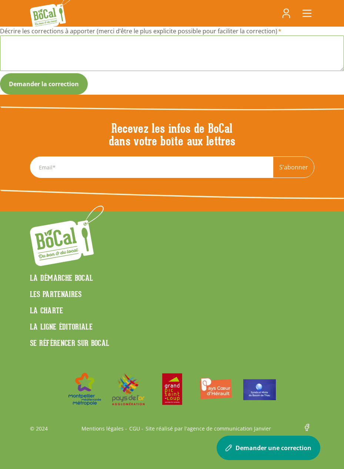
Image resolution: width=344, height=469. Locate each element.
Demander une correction (268, 447)
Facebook (309, 428)
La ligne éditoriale (61, 326)
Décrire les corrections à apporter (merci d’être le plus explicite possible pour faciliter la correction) (138, 31)
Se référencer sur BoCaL (70, 343)
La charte (46, 310)
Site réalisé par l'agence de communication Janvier (208, 428)
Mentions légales (102, 428)
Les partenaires (56, 294)
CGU (134, 428)
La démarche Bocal (61, 278)
